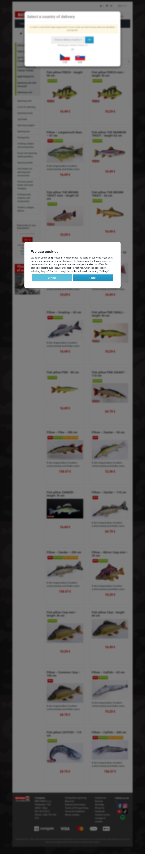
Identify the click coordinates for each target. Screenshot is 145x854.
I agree (93, 277)
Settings (52, 277)
